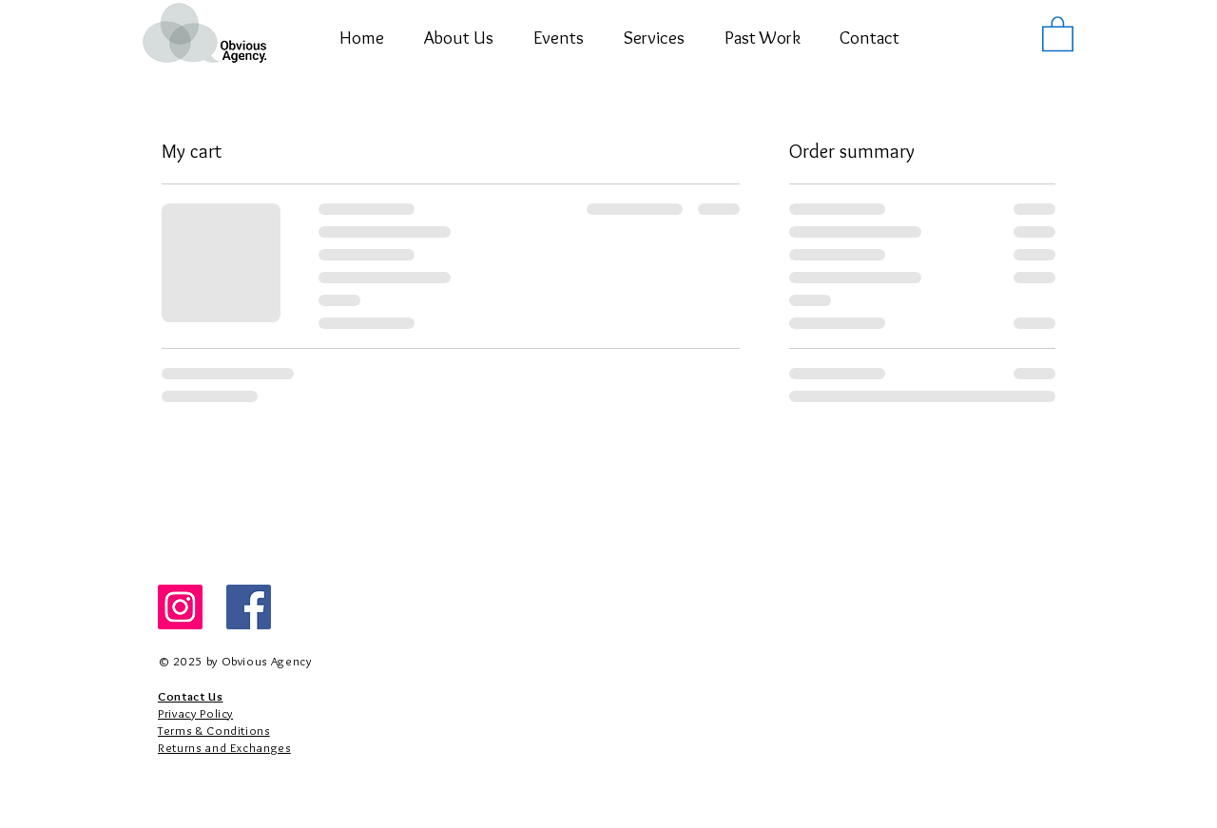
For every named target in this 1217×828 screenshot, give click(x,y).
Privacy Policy (195, 713)
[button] (558, 38)
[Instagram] (180, 607)
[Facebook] (248, 607)
